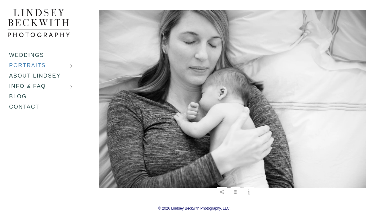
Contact (24, 107)
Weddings (26, 55)
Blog (18, 96)
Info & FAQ (27, 86)
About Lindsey (35, 76)
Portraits (27, 65)
